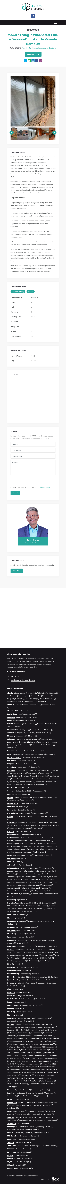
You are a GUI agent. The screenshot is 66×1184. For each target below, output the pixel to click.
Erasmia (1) (11, 1038)
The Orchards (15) (32, 699)
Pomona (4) (40, 909)
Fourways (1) (40, 1117)
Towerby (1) (44, 891)
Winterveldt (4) (22, 943)
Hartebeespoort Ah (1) (15, 843)
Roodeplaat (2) (16, 1070)
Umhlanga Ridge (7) (24, 1152)
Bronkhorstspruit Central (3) (33, 757)
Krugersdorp (12, 921)
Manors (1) (20, 1015)
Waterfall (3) (45, 961)
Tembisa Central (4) (23, 1142)
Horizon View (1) (15, 1105)
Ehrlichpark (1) (25, 730)
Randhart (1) (47, 705)
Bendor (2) (22, 1018)
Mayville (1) (18, 1053)
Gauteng (52, 48)
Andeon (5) (19, 1024)
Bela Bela (11, 717)
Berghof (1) (21, 858)
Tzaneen (10, 1149)
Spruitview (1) (22, 900)
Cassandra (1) (22, 915)
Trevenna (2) (50, 1075)
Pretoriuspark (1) (35, 1064)
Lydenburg (11, 937)
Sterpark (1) (21, 1021)
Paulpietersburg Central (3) (32, 1005)
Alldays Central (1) (22, 711)
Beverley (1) (20, 1117)
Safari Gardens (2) (23, 1114)
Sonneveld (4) (38, 751)
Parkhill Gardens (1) (17, 828)
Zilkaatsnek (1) (40, 852)
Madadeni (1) (43, 983)
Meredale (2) (20, 882)
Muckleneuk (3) (19, 1058)
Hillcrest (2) (29, 1041)
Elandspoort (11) (39, 1036)
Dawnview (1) (44, 822)
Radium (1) (34, 717)
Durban (10, 797)
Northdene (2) (25, 1090)
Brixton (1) (43, 871)
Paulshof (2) (24, 1120)
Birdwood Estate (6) (28, 838)
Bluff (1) (25, 797)
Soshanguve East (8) (45, 1127)
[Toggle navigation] (56, 23)
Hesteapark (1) (25, 696)
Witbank (10, 1165)
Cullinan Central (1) (23, 791)
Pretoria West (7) (21, 1064)
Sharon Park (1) (18, 989)
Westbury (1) (26, 894)
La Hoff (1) (22, 918)
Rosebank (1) (46, 888)
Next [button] (54, 133)
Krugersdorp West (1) (36, 921)
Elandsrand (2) (40, 754)
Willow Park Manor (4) (48, 1081)
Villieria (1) (22, 1078)
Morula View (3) (42, 940)
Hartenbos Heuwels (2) (43, 855)
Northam (11, 992)
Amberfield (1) (22, 770)
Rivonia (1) (33, 1120)
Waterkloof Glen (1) (45, 1078)
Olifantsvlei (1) (47, 885)
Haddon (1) (32, 874)
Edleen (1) (21, 906)
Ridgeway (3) (36, 888)
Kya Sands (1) (15, 879)
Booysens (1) (12, 1030)
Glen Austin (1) (43, 952)
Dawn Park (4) (12, 742)
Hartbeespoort (13, 838)
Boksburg (11, 739)
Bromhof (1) (32, 1093)
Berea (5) (18, 797)
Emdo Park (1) (31, 1018)
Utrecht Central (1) (22, 1155)
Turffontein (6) (15, 894)
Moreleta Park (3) (42, 1055)
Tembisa (10, 1142)
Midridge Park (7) (47, 958)
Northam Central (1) (23, 992)
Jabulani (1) (29, 1133)
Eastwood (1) (12, 1036)
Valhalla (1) (31, 784)
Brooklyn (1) (21, 1030)
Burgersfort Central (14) (27, 764)
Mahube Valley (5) (14, 1050)
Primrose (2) (28, 828)
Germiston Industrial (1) (31, 825)
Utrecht (10, 1155)
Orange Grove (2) (13, 888)
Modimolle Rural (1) (24, 970)
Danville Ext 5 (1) (25, 1033)
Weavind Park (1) (23, 1081)
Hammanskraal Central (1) (31, 835)
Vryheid (10, 1162)
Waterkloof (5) (31, 1078)
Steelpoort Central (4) (26, 1139)
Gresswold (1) (22, 874)
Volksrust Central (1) (24, 1159)
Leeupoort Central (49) (26, 930)
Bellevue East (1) (48, 868)
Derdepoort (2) (37, 1033)
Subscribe (16, 571)
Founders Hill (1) (22, 807)
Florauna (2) (36, 1038)
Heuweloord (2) (46, 773)
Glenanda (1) (12, 874)
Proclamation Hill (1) (48, 1064)
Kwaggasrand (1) (48, 1044)
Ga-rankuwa (12, 813)
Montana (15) (49, 1053)
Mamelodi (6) (44, 1050)
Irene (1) (35, 776)
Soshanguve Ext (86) (15, 1129)
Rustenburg (12, 1111)
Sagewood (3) (23, 961)
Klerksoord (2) (47, 696)
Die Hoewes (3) (34, 773)
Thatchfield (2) (41, 782)
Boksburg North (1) (48, 739)
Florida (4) (22, 1102)
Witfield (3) (11, 748)
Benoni (10, 724)
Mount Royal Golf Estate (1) (47, 946)
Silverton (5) (18, 1072)
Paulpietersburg (14, 1005)
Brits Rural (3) (30, 754)
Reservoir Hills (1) (16, 800)
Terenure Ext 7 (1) (13, 911)
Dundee (10, 794)
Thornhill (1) (30, 1021)
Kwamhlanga (12, 927)
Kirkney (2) (38, 1044)
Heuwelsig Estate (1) (14, 776)
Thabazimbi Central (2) (49, 1146)
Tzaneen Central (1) (23, 1149)
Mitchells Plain (13, 967)
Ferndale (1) (41, 1093)
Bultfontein (11, 761)
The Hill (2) (35, 891)
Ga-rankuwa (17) (25, 813)
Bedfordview (12, 714)
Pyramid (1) (11, 1067)
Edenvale (11, 807)
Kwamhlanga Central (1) (29, 927)
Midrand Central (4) (33, 958)
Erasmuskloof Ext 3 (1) (24, 1038)
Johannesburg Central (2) (17, 877)
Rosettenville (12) (13, 891)
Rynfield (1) (17, 727)
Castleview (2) (33, 822)
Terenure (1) (50, 909)
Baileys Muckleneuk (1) (29, 1027)
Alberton (10, 705)
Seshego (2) (11, 1021)
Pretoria (10, 1024)
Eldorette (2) (53, 693)
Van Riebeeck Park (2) (29, 911)
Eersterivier (11, 810)
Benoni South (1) (31, 724)
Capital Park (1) (43, 1030)
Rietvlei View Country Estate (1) (27, 1067)
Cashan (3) (23, 1111)
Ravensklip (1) (15, 745)
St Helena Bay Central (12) (30, 1136)
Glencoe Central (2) (23, 831)
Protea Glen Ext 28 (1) (42, 1133)
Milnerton (11, 964)
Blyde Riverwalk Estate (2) (47, 1027)
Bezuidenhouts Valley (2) (16, 871)
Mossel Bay (11, 977)
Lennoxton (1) (32, 983)
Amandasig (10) (34, 693)
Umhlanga (11, 1152)
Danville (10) (14, 1033)
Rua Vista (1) (14, 782)
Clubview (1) (23, 773)
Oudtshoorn (12, 999)
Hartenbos (11, 855)
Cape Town (11, 767)
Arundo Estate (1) (34, 770)
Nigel (9, 989)
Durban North (12, 803)
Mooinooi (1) (50, 754)
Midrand (10, 949)
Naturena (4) (15, 885)
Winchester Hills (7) (38, 894)
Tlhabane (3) (36, 1114)
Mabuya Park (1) (44, 742)
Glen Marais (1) (43, 906)
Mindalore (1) (12, 924)
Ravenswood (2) (26, 745)
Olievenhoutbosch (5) (40, 779)
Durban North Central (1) (29, 803)
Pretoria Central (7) (28, 1061)
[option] (33, 101)
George (10, 816)
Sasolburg (11, 1123)
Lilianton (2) (33, 742)
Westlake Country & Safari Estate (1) (21, 852)
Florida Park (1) (32, 1102)
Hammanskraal (13, 835)
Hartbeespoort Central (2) (25, 841)
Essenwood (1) (34, 797)
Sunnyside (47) (40, 1072)
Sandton (10, 1117)
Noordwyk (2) (12, 961)
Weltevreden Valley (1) (29, 967)
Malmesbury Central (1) (28, 946)
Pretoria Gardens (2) (44, 1061)
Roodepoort (12, 1102)
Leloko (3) (44, 846)
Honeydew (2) (43, 1102)
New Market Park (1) (23, 705)
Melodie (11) (11, 849)
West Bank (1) (40, 999)
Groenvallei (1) (20, 720)
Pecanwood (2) (22, 849)
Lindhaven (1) (27, 1105)
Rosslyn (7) (21, 699)
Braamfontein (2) (32, 871)
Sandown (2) (21, 736)
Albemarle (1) (23, 822)
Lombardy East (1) (47, 879)
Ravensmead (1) (20, 1002)
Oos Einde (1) (42, 1111)
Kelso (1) (21, 1008)
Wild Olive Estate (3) (43, 733)
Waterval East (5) (47, 1114)
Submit (15, 493)
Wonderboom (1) (22, 1084)
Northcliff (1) (23, 1096)
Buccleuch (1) (30, 1117)
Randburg (11, 1093)
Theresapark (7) (30, 701)
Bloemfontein (12, 730)
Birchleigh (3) (37, 903)
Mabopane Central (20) (27, 940)
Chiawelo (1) (19, 1133)
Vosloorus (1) (38, 745)
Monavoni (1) (26, 779)
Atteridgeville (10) (13, 1027)
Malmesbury (12, 946)
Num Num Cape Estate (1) (19, 980)
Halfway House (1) (48, 955)
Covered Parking (18, 291)
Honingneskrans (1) (41, 1041)
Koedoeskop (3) (25, 1146)
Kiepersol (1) (21, 733)
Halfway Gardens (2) (33, 955)
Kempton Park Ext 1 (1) (27, 909)
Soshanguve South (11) (31, 1129)
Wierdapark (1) (41, 784)
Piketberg (11, 1012)
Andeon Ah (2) (30, 1024)
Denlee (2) (53, 822)
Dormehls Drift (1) (21, 816)
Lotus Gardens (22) (25, 1047)
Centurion (11, 770)
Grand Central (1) (18, 955)
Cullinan (10, 791)
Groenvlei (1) (12, 733)
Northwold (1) (33, 1096)
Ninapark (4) (11, 699)
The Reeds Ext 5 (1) (20, 784)
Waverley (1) (11, 1081)
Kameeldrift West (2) (18, 1044)
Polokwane (11, 1018)
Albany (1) (19, 862)
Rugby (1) (20, 964)
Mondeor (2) (44, 882)
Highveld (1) (27, 776)
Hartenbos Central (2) (26, 855)
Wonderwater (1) (23, 1123)
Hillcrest (10, 862)
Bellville (10, 720)
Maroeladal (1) (12, 1096)
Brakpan (10, 751)
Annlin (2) (39, 1024)
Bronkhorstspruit (14, 757)
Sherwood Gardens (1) (24, 751)
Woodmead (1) (52, 1120)
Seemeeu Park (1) (44, 980)
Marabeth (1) (49, 921)
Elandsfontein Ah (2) (25, 1036)
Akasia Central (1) (21, 693)
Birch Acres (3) (25, 903)
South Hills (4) (26, 891)
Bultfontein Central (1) (26, 761)
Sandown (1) (41, 1120)
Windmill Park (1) (49, 745)
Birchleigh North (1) (49, 903)
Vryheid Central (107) (23, 1162)
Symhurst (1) (38, 828)
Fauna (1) (33, 730)
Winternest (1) (41, 701)
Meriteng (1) (32, 1111)
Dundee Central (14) (22, 794)
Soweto (10, 1133)
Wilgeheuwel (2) (13, 1108)
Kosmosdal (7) (44, 776)
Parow (9, 1002)
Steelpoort (11, 1139)
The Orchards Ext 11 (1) (47, 699)
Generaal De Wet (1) (45, 730)
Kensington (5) (43, 877)
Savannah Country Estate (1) (42, 1070)
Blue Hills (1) (20, 949)
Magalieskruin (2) (50, 1047)
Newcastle (11, 983)
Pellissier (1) (31, 733)
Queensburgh (13, 1090)
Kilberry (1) (30, 1044)
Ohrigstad (11, 996)
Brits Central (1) (18, 754)
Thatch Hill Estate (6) (27, 782)
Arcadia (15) (47, 1024)
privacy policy (45, 487)
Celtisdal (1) (14, 773)
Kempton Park (13, 903)
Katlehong (11, 900)
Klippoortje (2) (23, 742)
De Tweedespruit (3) (38, 791)
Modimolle (11, 970)
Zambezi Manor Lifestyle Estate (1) (42, 1084)
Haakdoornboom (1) (17, 1041)
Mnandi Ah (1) (16, 779)
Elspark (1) (19, 825)
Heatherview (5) (13, 696)
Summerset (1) (34, 961)
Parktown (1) (25, 888)
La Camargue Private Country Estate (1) (25, 846)
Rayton (10, 1099)
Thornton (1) (35, 767)
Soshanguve (12, 1127)
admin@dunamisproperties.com (23, 680)
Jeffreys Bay (12, 865)
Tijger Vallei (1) (40, 1075)
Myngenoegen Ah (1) (44, 1018)
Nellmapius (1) (31, 1058)
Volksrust (11, 1159)
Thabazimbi (12, 1146)
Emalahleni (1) (21, 1165)
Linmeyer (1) (35, 879)
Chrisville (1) (52, 871)
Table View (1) (31, 736)
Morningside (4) (13, 1120)
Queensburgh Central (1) (40, 1090)
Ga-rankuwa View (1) (40, 813)
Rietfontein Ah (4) (35, 849)
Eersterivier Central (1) (26, 810)
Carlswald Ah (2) (41, 949)
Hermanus (11, 858)
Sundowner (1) (43, 1096)
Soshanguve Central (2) (28, 1127)
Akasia (10, 693)
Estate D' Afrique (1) (44, 838)
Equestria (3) (50, 1036)
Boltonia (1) (23, 921)
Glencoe (10, 831)
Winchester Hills (29, 48)
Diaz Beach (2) (33, 977)
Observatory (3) (24, 767)
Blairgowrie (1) (22, 1093)
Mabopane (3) (38, 1047)
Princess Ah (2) (47, 1105)
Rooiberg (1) (35, 1146)
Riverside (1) (20, 986)
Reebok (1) (34, 980)
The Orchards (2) (27, 1075)
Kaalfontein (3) (20, 958)
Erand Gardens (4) (31, 952)
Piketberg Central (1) (24, 1012)
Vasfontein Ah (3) (26, 1168)
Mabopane (11, 940)
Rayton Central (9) (22, 1099)
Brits (9, 754)
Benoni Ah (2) (19, 724)
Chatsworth (12, 788)
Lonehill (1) (49, 1117)
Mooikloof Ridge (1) (29, 1055)
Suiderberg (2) (29, 1072)
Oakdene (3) (25, 885)
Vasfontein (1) (12, 1078)
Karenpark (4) (36, 696)
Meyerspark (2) (38, 1053)
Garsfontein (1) (47, 1038)
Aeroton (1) (25, 868)
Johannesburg (42, 48)
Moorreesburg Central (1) (30, 974)
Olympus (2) (41, 1058)
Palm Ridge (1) (36, 705)
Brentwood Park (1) (44, 724)
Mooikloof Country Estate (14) (39, 816)
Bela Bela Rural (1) (23, 717)
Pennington (11, 1008)
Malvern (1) (11, 882)
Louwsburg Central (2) (26, 934)
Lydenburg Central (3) (26, 937)
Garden (30, 291)
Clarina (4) (44, 693)
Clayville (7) (18, 952)
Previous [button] (12, 133)
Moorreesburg (13, 974)
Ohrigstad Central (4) (25, 996)
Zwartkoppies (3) (13, 1087)
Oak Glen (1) (30, 720)
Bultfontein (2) (31, 1030)
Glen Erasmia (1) (32, 906)
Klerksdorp (11, 918)
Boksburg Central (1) (33, 739)
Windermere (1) (28, 800)
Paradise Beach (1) (26, 865)
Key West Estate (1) (37, 843)
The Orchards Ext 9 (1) (15, 701)
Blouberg (11, 736)
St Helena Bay (12, 1136)
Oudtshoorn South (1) (27, 999)
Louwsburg (11, 934)
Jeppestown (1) (42, 874)
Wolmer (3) (11, 1084)
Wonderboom (12, 1168)
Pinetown (11, 1015)
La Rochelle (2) (25, 879)
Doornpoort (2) (49, 1033)
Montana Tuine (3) (14, 1055)
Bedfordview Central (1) (28, 714)
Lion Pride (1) (51, 1093)
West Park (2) (35, 1081)
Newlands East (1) (46, 797)
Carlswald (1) (29, 949)
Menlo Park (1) (27, 1053)
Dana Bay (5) (23, 977)
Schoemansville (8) (49, 849)
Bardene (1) (21, 739)
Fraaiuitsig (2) (45, 977)
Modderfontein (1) (32, 882)
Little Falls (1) (37, 1105)
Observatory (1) (36, 885)
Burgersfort (12, 764)
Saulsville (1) (26, 1070)
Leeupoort (11, 930)
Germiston (11, 822)
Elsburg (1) (11, 825)
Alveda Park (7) (35, 868)
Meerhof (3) (52, 846)
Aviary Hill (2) (22, 983)
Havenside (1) (24, 788)
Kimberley (11, 915)
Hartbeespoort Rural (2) (44, 841)
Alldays (10, 711)
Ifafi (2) (27, 843)
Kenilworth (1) (32, 877)
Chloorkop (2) (12, 906)
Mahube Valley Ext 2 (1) (29, 1050)
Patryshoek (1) (15, 1061)
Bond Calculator (33, 54)
